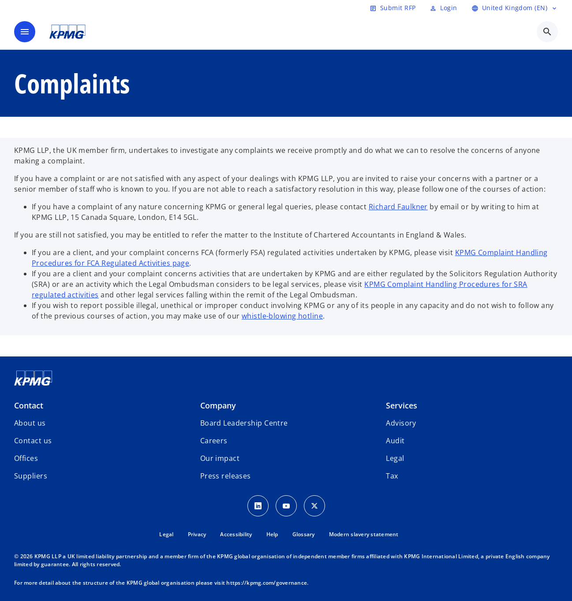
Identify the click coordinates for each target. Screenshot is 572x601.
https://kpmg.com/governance (266, 582)
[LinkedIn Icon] (258, 505)
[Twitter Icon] (314, 505)
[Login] (443, 8)
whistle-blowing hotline (282, 316)
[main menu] (24, 31)
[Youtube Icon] (286, 505)
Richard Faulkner (398, 206)
